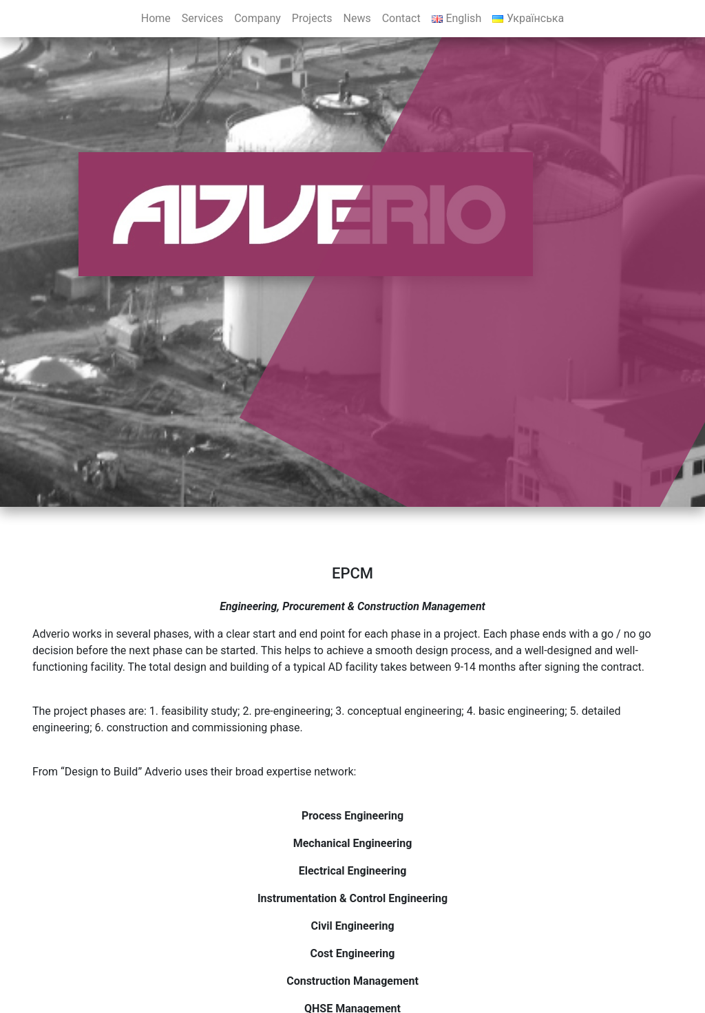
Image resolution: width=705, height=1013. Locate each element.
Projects (312, 18)
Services (202, 18)
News (357, 18)
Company (257, 18)
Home (156, 18)
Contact (401, 18)
